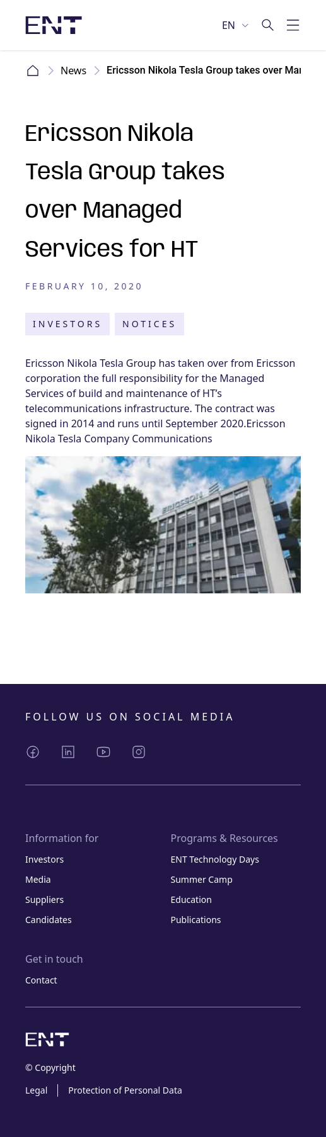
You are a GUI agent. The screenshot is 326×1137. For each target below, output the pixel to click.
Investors (67, 324)
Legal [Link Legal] (36, 1090)
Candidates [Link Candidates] (48, 920)
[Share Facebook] (32, 751)
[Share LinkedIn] (68, 751)
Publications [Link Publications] (196, 920)
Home (32, 70)
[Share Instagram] (138, 751)
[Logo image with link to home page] (53, 25)
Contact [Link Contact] (41, 980)
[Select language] (236, 25)
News (73, 70)
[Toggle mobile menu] (293, 25)
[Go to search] (268, 25)
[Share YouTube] (103, 751)
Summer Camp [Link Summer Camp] (202, 879)
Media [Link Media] (38, 879)
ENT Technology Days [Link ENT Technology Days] (215, 859)
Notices (149, 324)
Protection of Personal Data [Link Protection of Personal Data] (125, 1090)
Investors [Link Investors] (44, 859)
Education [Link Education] (191, 899)
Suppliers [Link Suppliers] (44, 899)
